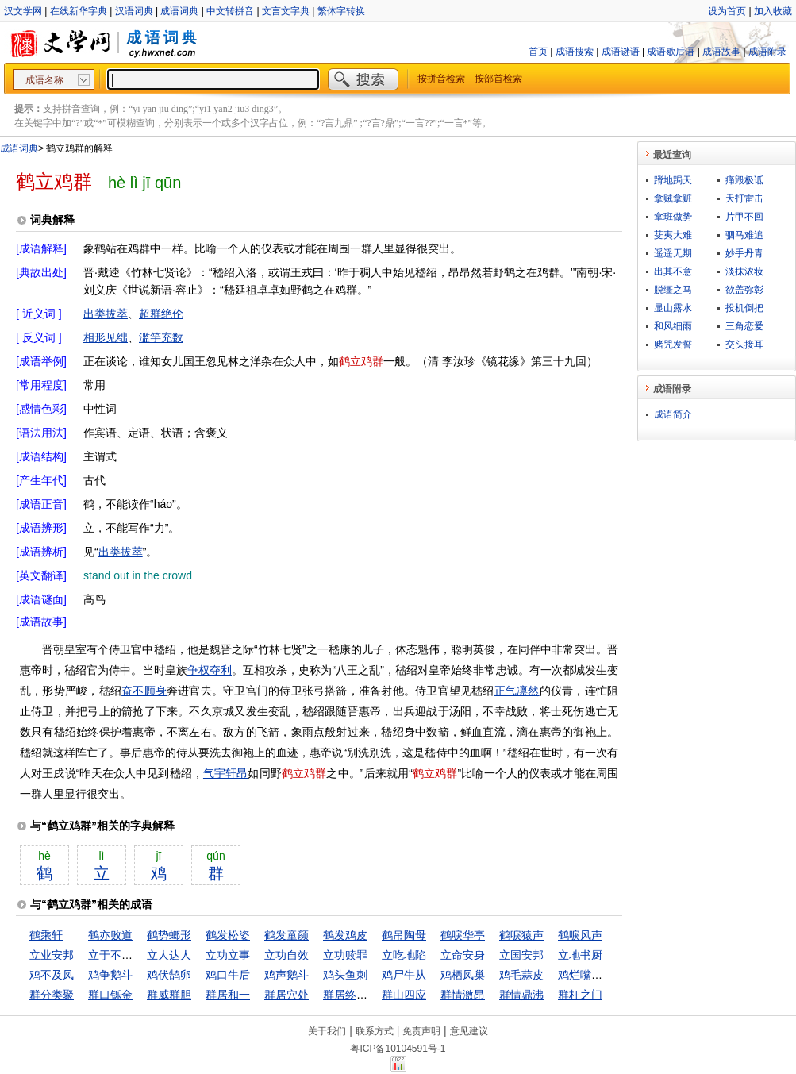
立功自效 (286, 955)
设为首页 (727, 11)
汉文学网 (23, 11)
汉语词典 (134, 11)
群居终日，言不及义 (373, 994)
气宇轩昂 (225, 773)
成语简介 (673, 414)
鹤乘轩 (46, 935)
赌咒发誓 (673, 344)
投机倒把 (744, 308)
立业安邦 (51, 955)
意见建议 (469, 1031)
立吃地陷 (404, 955)
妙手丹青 (744, 253)
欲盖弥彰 (744, 289)
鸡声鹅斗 (286, 974)
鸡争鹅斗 (110, 974)
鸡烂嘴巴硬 (585, 974)
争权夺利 (209, 670)
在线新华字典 (78, 11)
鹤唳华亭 (462, 935)
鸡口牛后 (228, 974)
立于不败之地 (121, 955)
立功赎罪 (345, 955)
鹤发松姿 (228, 935)
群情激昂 (462, 994)
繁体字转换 (341, 11)
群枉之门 (580, 994)
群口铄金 (110, 994)
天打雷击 (744, 198)
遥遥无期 (673, 253)
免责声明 (421, 1031)
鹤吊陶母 (404, 935)
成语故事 (721, 51)
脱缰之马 (673, 289)
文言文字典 (286, 11)
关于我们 (327, 1031)
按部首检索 (498, 78)
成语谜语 (621, 51)
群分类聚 (51, 994)
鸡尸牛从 (404, 974)
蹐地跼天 (673, 180)
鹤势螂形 (169, 935)
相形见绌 (105, 337)
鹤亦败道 (110, 935)
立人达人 (169, 955)
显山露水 (673, 308)
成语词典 (179, 11)
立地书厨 (580, 955)
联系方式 (375, 1031)
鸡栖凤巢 (462, 974)
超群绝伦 (161, 313)
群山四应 (404, 994)
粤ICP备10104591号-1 (397, 1048)
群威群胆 (169, 994)
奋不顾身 (144, 690)
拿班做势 (673, 216)
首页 (538, 51)
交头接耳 (744, 344)
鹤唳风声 (580, 935)
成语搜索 (575, 51)
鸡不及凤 (51, 974)
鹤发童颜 (286, 935)
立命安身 (462, 955)
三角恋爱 (744, 326)
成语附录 (767, 51)
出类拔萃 (105, 313)
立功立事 (228, 955)
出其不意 (673, 271)
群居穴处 (286, 994)
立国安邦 (521, 955)
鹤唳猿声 (521, 935)
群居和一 (228, 994)
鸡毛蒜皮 (521, 974)
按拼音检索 (441, 78)
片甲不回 (744, 216)
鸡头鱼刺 (345, 974)
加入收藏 (773, 11)
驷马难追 (744, 235)
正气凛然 (517, 690)
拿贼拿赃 (673, 198)
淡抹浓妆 (744, 271)
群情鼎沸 (521, 994)
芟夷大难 (673, 235)
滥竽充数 (161, 337)
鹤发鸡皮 (345, 935)
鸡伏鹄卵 (169, 974)
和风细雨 (673, 326)
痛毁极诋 (744, 180)
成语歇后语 (670, 51)
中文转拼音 (230, 11)
